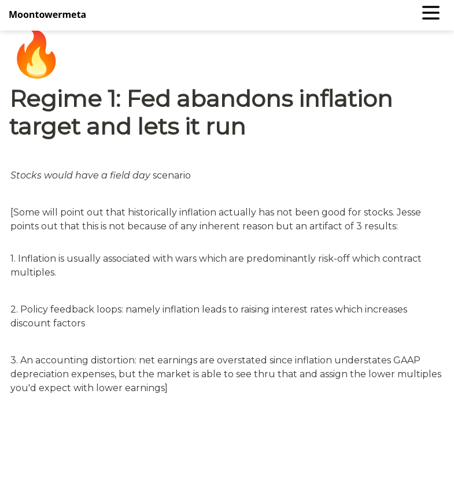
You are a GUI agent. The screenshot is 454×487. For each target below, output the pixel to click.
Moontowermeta (47, 14)
